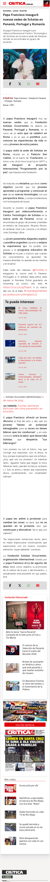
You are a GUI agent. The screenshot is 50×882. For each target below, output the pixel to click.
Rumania (17, 101)
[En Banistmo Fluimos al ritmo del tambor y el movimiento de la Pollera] (12, 685)
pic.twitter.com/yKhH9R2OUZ (20, 294)
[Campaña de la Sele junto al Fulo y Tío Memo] (25, 615)
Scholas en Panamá (37, 98)
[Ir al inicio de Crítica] (21, 3)
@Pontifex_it (40, 270)
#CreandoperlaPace (35, 290)
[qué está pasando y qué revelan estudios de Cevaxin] (12, 668)
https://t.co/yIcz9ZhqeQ (17, 287)
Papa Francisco (20, 98)
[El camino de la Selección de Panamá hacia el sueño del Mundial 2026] (12, 650)
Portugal (8, 101)
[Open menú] (4, 3)
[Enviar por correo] (37, 84)
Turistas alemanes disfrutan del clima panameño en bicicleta (23, 408)
